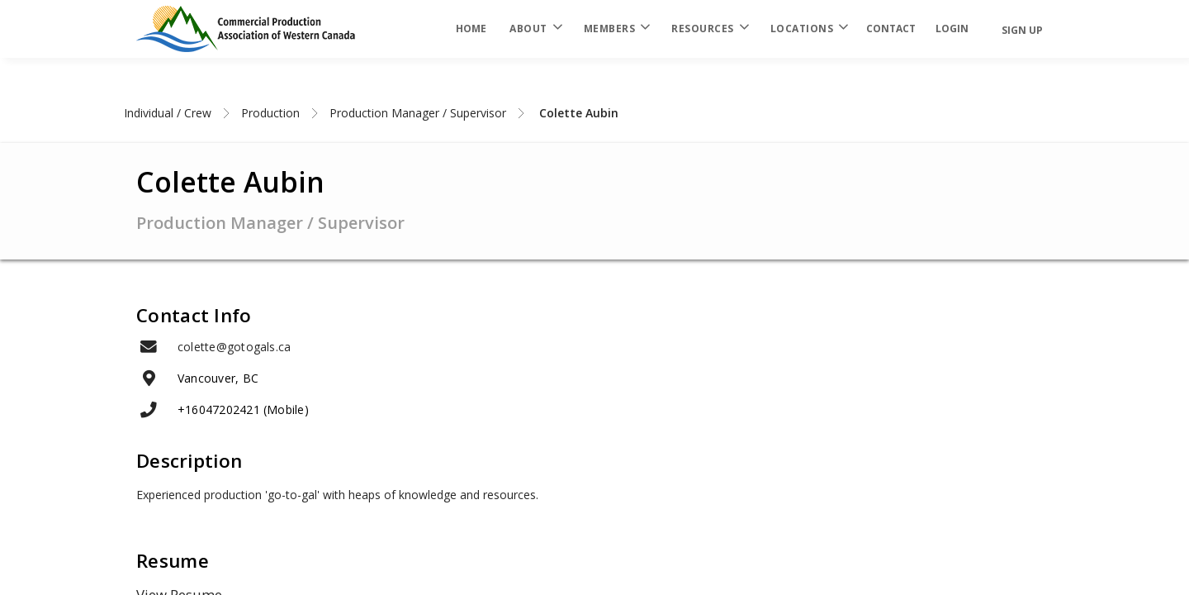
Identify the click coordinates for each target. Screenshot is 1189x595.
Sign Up (1022, 30)
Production (270, 113)
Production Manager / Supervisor (417, 113)
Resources (709, 29)
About (535, 29)
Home (471, 28)
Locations (808, 29)
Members (616, 29)
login (952, 28)
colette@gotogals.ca (234, 347)
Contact (891, 28)
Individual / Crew (167, 113)
